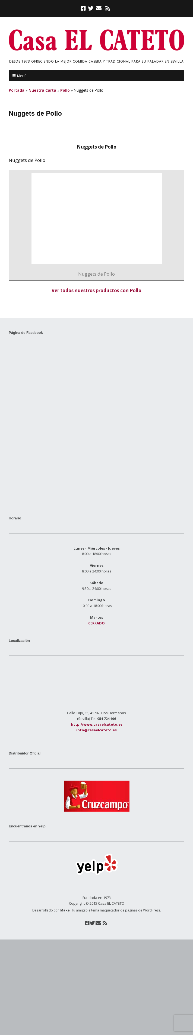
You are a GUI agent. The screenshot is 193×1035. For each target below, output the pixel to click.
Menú (22, 75)
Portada (16, 90)
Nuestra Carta (42, 90)
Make (65, 910)
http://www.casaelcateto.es (96, 724)
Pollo (65, 90)
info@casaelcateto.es (96, 730)
